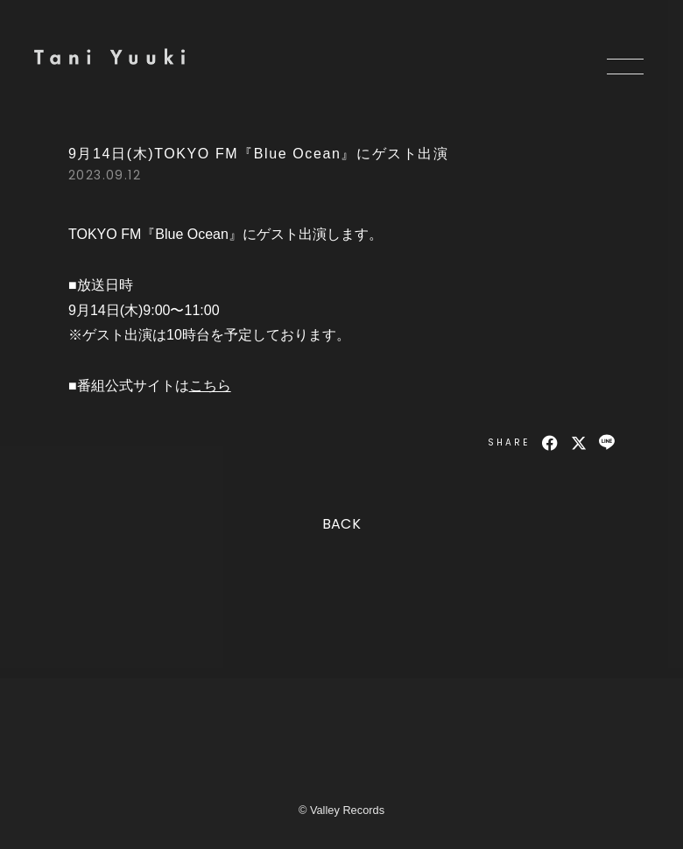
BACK (342, 524)
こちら (210, 385)
